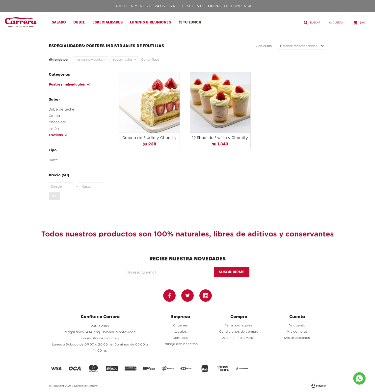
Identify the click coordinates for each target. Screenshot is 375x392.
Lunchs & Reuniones (150, 22)
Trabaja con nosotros (180, 344)
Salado (59, 22)
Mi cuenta (297, 325)
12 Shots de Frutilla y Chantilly (220, 138)
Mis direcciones (297, 337)
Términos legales (239, 325)
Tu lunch (192, 22)
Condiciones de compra (239, 331)
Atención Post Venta (239, 337)
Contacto (180, 337)
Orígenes (180, 325)
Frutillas (123, 59)
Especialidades (107, 22)
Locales (180, 331)
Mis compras (297, 331)
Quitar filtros (150, 59)
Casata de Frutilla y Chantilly (149, 138)
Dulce (79, 22)
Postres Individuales (89, 59)
